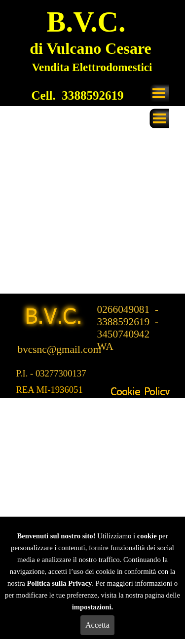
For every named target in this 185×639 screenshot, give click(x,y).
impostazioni (91, 607)
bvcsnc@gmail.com (60, 349)
